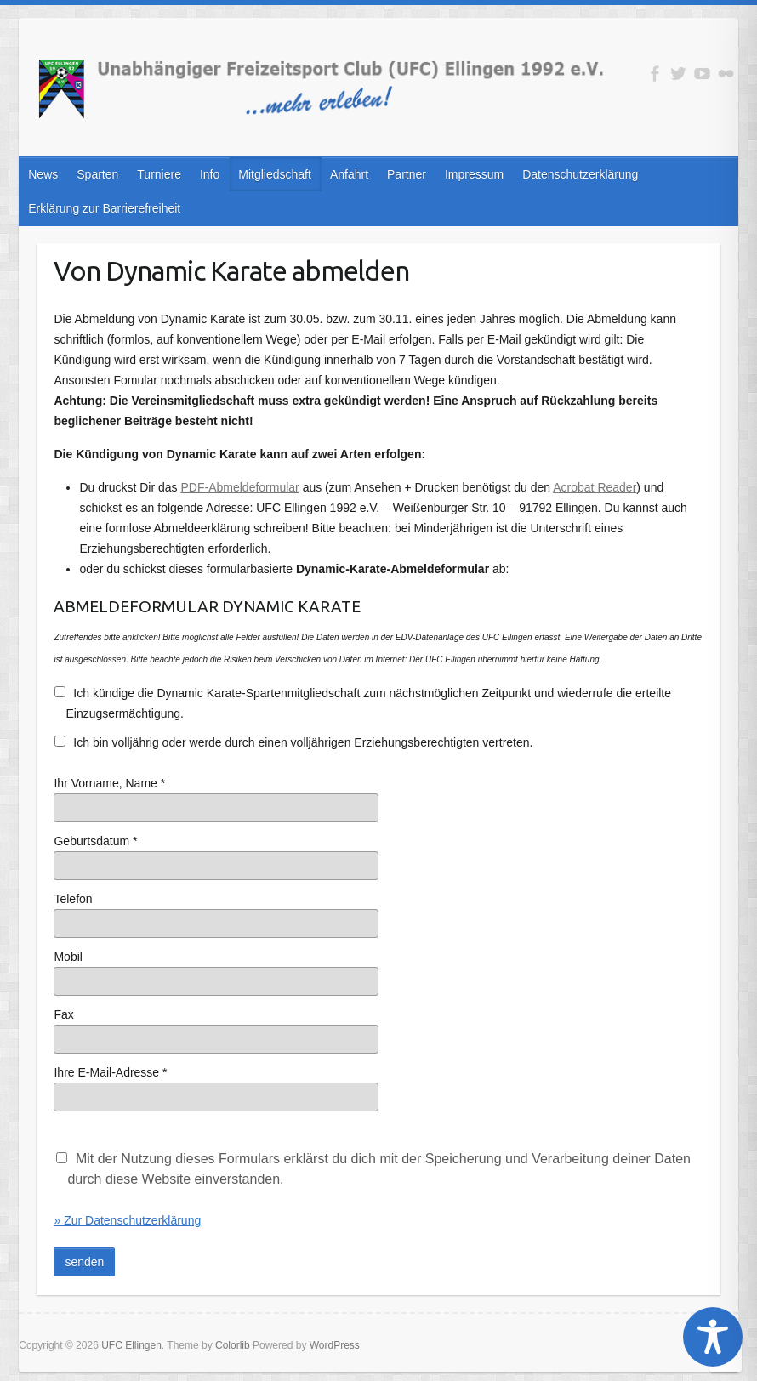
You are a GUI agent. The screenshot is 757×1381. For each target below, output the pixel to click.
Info (209, 174)
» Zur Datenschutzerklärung (127, 1220)
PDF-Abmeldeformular (240, 487)
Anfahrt (349, 174)
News (43, 174)
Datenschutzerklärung (580, 174)
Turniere (159, 174)
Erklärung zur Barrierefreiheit (104, 208)
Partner (406, 174)
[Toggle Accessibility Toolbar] (712, 1336)
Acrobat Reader (594, 487)
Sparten (97, 174)
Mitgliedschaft (274, 174)
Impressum (474, 174)
